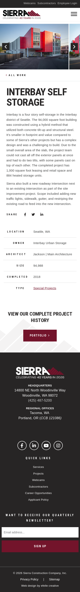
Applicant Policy (38, 499)
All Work (17, 75)
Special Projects (44, 288)
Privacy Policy (29, 579)
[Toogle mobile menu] (74, 14)
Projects (38, 473)
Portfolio (38, 335)
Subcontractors (46, 3)
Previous (5, 46)
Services (38, 467)
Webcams (29, 3)
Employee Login (67, 3)
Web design (28, 585)
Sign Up (40, 546)
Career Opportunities (38, 493)
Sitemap (54, 579)
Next (74, 46)
